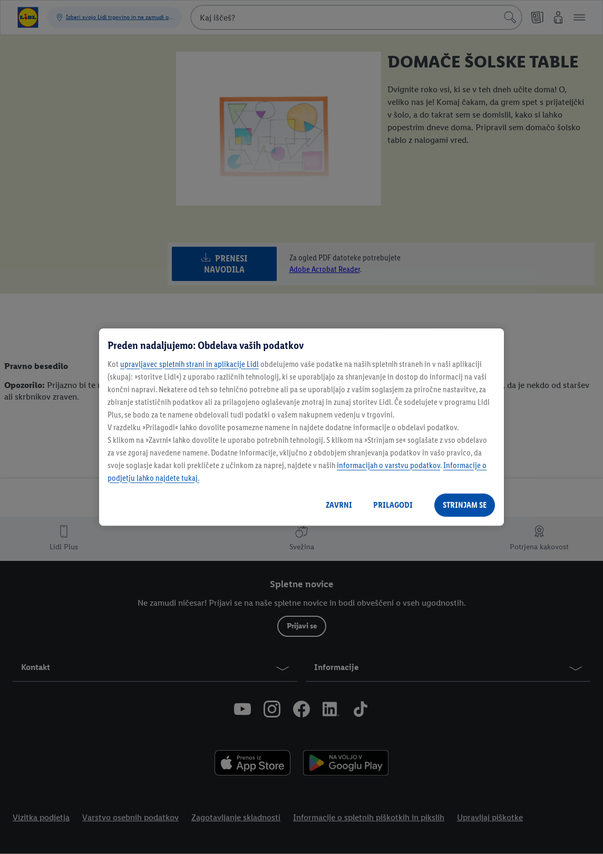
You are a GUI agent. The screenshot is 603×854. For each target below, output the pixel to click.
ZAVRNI (339, 505)
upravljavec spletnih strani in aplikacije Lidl (189, 364)
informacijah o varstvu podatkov (388, 465)
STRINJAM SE (465, 505)
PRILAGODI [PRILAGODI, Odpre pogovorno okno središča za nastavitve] (393, 505)
